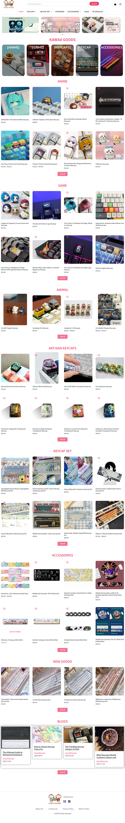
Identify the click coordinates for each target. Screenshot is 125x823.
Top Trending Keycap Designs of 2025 (74, 758)
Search (94, 3)
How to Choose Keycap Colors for (44, 758)
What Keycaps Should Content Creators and (106, 767)
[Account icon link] (120, 4)
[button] (36, 11)
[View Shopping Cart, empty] (115, 4)
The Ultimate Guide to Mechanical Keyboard (12, 764)
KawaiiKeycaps (8, 770)
